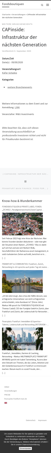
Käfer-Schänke (9, 72)
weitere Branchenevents (19, 87)
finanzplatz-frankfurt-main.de (15, 399)
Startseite (6, 14)
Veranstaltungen (18, 14)
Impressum (42, 420)
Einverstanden (25, 448)
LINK (17, 107)
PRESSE (7, 395)
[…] (3, 258)
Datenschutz (30, 420)
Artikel (6, 387)
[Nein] (47, 441)
